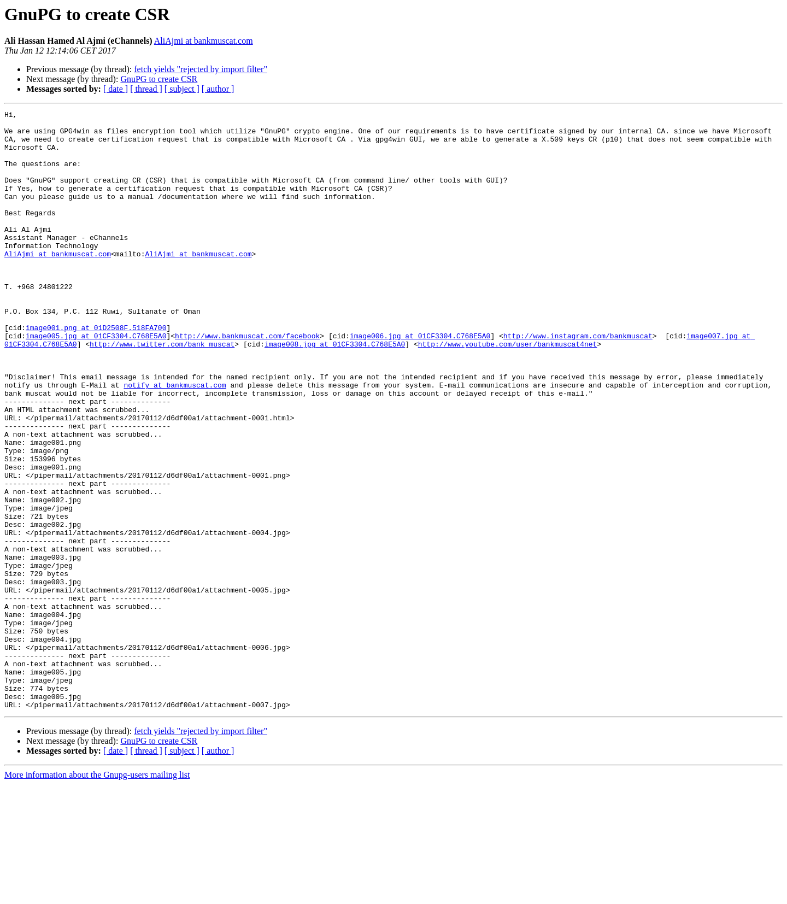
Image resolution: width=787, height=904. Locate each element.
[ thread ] (146, 88)
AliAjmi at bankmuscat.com (203, 40)
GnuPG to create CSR (158, 79)
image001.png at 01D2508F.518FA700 (96, 372)
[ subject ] (182, 88)
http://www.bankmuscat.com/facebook (247, 381)
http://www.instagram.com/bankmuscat (578, 381)
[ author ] (218, 88)
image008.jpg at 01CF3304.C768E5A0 (335, 391)
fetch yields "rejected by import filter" (200, 69)
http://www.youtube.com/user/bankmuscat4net (507, 391)
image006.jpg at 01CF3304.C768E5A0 (420, 381)
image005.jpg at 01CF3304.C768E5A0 (96, 381)
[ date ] (115, 88)
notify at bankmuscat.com (175, 440)
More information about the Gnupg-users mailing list (97, 894)
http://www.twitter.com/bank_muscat (162, 391)
